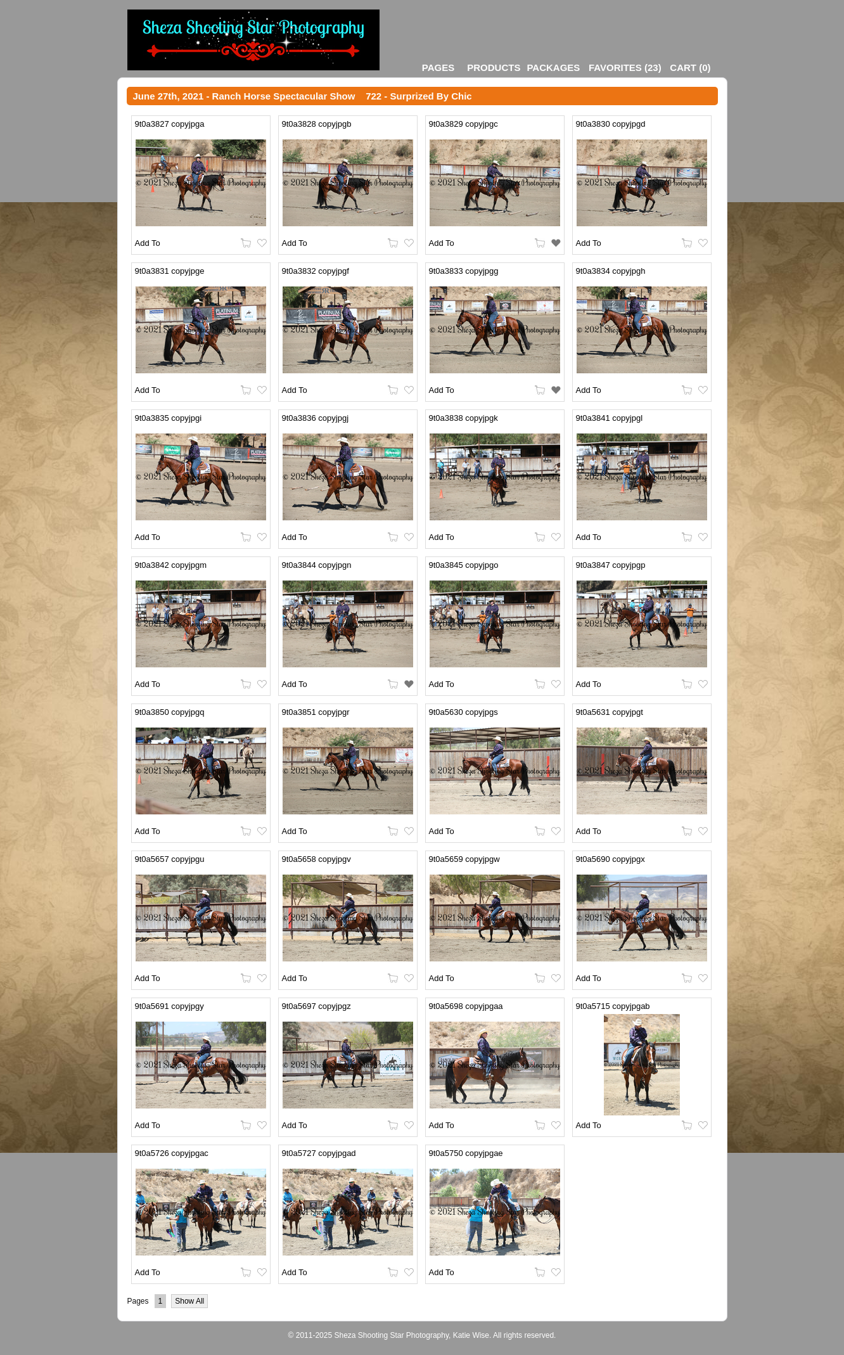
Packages (553, 67)
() (625, 67)
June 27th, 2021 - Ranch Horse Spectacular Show (244, 96)
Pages (438, 67)
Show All (189, 1301)
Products (493, 67)
